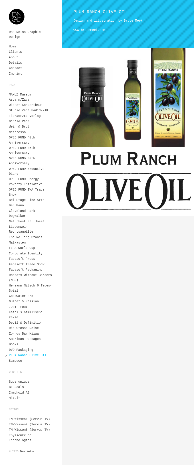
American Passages (25, 339)
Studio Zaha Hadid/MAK (28, 110)
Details (15, 63)
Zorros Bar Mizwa (24, 333)
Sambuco (15, 361)
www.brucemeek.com (89, 30)
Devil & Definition (25, 323)
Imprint (15, 73)
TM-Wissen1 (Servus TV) (29, 419)
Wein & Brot (19, 126)
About (13, 57)
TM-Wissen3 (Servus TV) (29, 430)
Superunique (19, 382)
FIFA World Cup (22, 248)
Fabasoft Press (22, 259)
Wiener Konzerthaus (25, 105)
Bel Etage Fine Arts (26, 200)
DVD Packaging (21, 350)
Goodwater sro (21, 296)
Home (12, 46)
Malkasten (17, 242)
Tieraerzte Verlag (25, 116)
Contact (15, 68)
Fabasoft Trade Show (26, 264)
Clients (15, 52)
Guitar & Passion (24, 301)
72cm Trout (18, 307)
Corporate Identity (25, 253)
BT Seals (16, 387)
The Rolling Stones (25, 237)
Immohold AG (19, 392)
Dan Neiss (27, 451)
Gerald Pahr (19, 121)
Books (13, 344)
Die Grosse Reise (24, 328)
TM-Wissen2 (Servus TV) (29, 424)
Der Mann (16, 205)
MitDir (14, 398)
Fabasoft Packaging (25, 270)
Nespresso (17, 132)
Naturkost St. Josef (26, 221)
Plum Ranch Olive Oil (27, 355)
